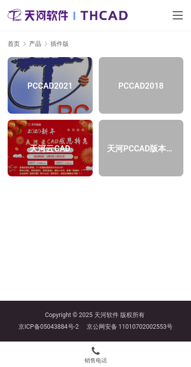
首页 (14, 43)
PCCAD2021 (50, 85)
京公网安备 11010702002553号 (130, 326)
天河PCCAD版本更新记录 (141, 148)
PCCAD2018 (140, 85)
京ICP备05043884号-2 (52, 326)
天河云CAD (50, 148)
